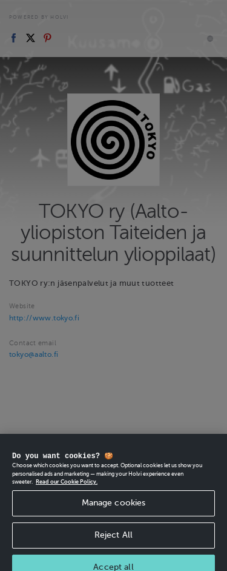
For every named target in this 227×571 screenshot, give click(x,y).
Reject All (113, 539)
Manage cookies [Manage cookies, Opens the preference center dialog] (114, 507)
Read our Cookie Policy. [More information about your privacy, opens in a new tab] (66, 486)
